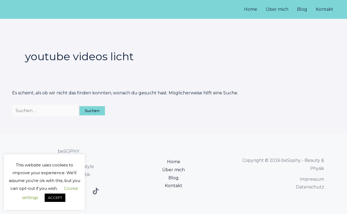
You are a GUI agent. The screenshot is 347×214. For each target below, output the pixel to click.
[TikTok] (95, 191)
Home (250, 9)
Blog (302, 9)
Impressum (312, 179)
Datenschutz (310, 187)
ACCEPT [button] (55, 197)
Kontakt (324, 9)
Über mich (277, 9)
